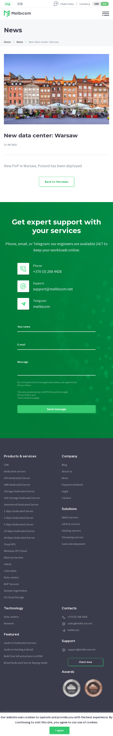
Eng (7, 4)
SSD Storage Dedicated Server (22, 498)
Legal (65, 491)
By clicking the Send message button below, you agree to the (47, 382)
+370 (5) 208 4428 (47, 271)
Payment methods (72, 484)
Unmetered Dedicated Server (21, 504)
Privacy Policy (24, 385)
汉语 (20, 4)
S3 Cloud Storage (14, 597)
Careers (66, 498)
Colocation (10, 571)
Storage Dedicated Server (19, 491)
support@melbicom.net (53, 288)
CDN (6, 465)
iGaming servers (71, 530)
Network (9, 623)
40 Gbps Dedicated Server (19, 537)
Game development (73, 544)
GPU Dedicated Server (17, 478)
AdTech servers (71, 524)
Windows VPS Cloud (15, 551)
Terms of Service (25, 397)
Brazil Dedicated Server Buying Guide (26, 662)
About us (67, 471)
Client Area (67, 4)
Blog (64, 465)
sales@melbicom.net (80, 623)
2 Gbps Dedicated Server (18, 518)
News (20, 42)
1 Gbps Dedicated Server (18, 511)
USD (96, 3)
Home (7, 42)
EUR (105, 3)
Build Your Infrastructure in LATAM (23, 656)
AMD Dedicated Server (17, 484)
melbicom (41, 306)
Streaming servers (73, 537)
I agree (59, 730)
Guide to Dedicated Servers (20, 643)
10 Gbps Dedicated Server (19, 531)
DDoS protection (13, 557)
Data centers (11, 577)
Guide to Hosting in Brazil (18, 649)
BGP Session (11, 584)
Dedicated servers (15, 471)
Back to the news (56, 182)
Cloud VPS (10, 544)
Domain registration (15, 590)
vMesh (8, 564)
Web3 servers (70, 517)
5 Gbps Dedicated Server (18, 524)
